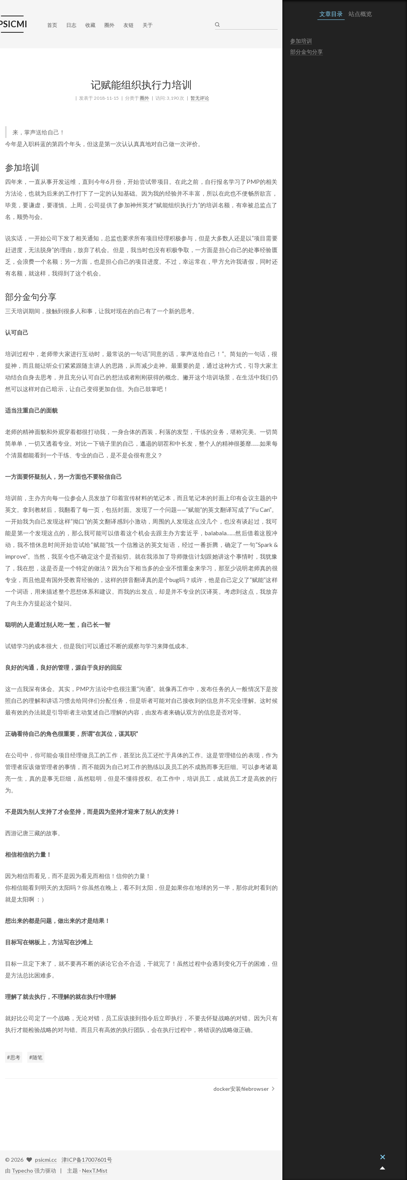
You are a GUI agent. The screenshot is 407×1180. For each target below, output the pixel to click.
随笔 (37, 1057)
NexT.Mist (94, 1170)
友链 (128, 25)
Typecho (22, 1170)
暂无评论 (199, 98)
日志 (71, 25)
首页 (52, 25)
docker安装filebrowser (241, 1088)
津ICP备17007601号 (87, 1159)
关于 (148, 25)
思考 (15, 1057)
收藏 (90, 25)
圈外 (109, 25)
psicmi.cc (46, 1159)
